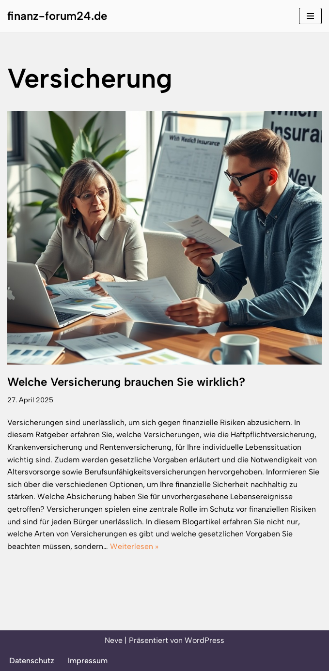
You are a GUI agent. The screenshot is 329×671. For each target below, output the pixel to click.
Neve (114, 640)
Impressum (88, 660)
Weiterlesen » (134, 546)
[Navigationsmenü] (310, 16)
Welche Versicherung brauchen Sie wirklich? (126, 382)
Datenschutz (31, 660)
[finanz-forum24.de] (57, 16)
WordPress (204, 640)
